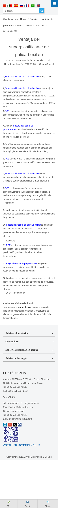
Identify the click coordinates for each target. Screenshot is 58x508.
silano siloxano (10, 307)
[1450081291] (11, 434)
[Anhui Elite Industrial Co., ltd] (29, 2)
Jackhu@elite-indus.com (21, 407)
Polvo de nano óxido (37, 314)
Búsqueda (41, 10)
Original (50, 64)
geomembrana (20, 314)
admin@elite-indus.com (20, 419)
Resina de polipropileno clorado (18, 311)
